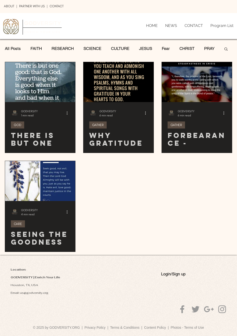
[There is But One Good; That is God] (40, 82)
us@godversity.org (34, 293)
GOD (17, 125)
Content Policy (155, 327)
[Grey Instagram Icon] (222, 309)
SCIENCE (92, 48)
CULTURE (120, 48)
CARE (18, 224)
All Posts (13, 48)
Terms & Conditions (125, 327)
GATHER (98, 125)
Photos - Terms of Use (187, 327)
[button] (226, 49)
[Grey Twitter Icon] (195, 309)
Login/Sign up (173, 274)
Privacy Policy (94, 327)
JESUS (145, 48)
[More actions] (69, 113)
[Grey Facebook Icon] (182, 309)
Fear (166, 48)
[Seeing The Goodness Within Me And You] (40, 181)
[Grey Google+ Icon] (209, 309)
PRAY (209, 48)
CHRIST (186, 48)
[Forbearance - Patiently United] (197, 82)
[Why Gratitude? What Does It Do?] (118, 82)
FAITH (36, 48)
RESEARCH (63, 48)
